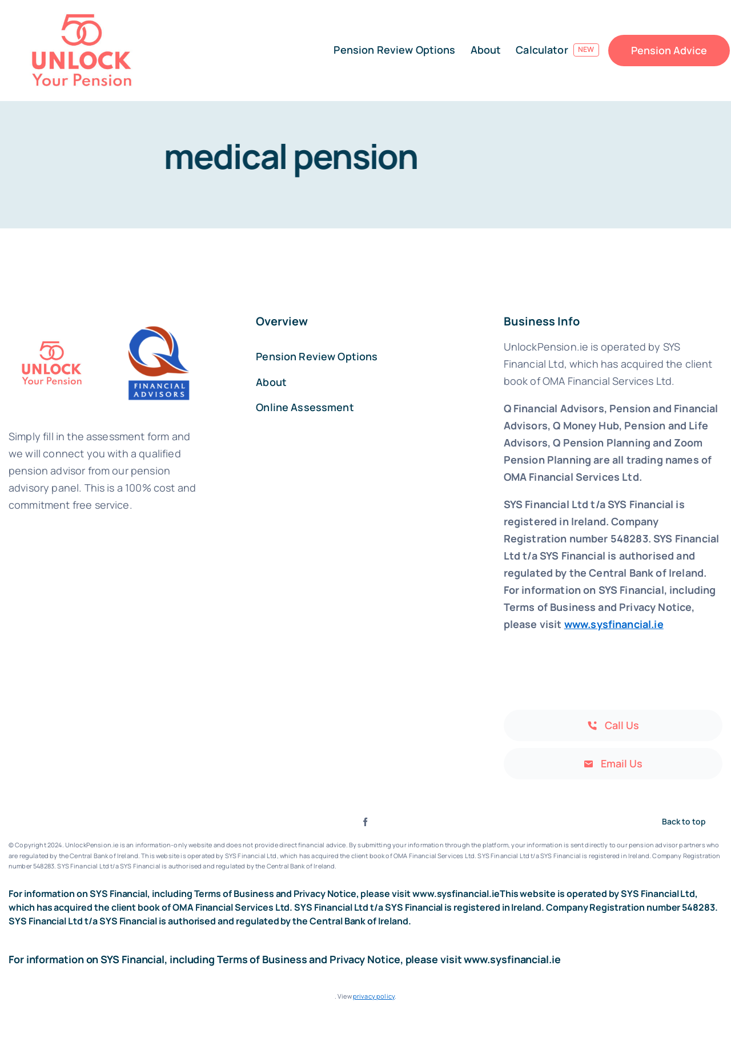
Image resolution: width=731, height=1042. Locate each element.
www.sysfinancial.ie (614, 624)
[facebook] (365, 822)
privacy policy (374, 996)
